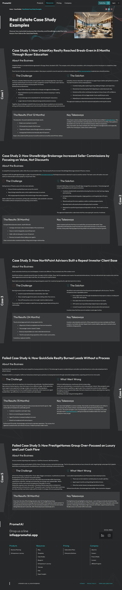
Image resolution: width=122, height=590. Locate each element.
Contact (93, 560)
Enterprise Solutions (70, 553)
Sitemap (82, 583)
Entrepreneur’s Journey (44, 563)
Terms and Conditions (106, 583)
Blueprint (40, 560)
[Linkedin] (109, 9)
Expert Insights (42, 574)
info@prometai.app (23, 535)
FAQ (39, 570)
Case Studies (17, 9)
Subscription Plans (70, 550)
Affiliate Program (96, 563)
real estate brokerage (47, 174)
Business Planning (16, 550)
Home (11, 9)
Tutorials (40, 567)
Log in (113, 3)
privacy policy (91, 583)
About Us (94, 550)
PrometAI (7, 3)
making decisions (110, 120)
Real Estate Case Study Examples (32, 9)
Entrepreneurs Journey (17, 553)
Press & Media (95, 557)
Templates (41, 553)
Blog (39, 550)
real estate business (71, 411)
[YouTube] (106, 9)
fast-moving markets (85, 71)
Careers (93, 553)
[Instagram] (112, 9)
